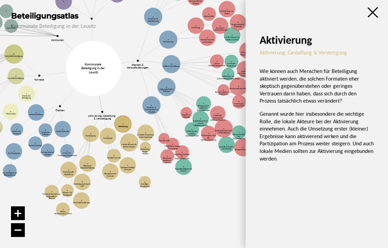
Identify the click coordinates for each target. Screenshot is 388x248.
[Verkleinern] (18, 230)
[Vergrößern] (18, 213)
